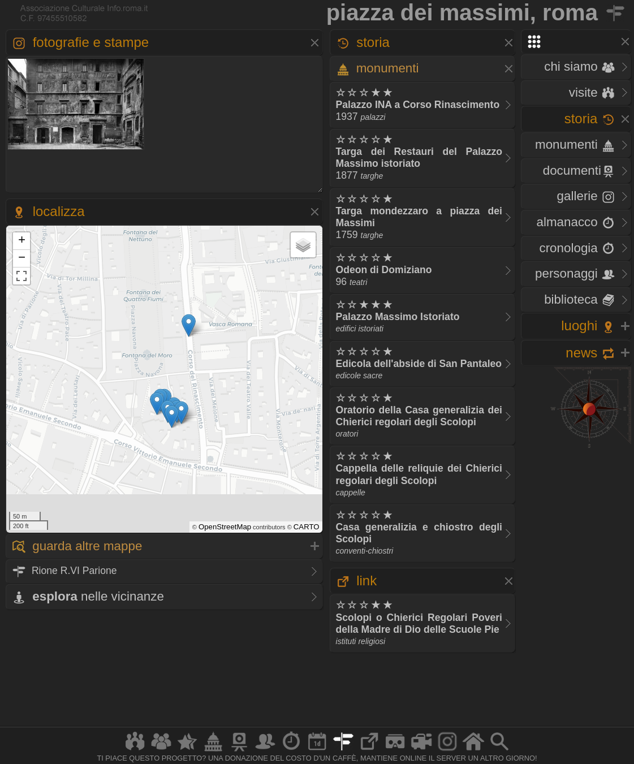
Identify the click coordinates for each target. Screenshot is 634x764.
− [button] (21, 258)
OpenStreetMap (225, 527)
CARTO (307, 527)
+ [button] (21, 240)
